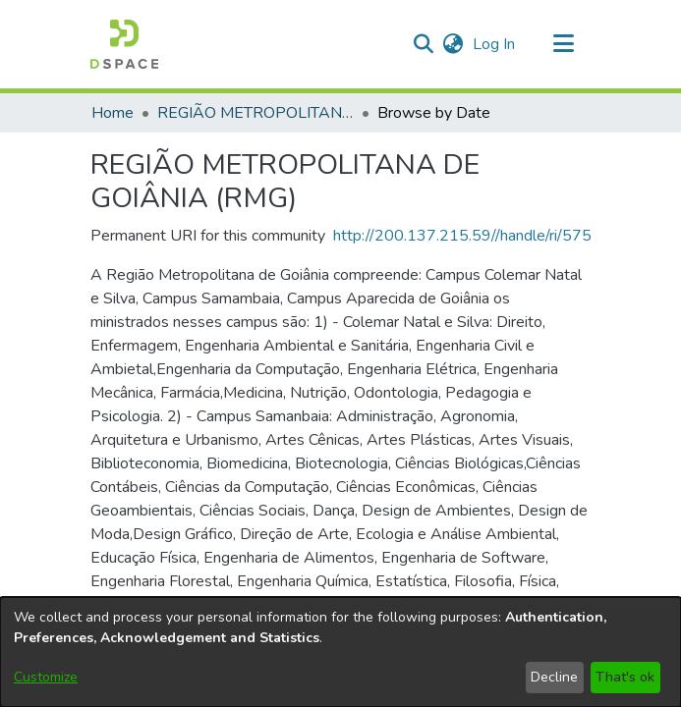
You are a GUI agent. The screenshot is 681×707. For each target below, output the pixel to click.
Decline (554, 677)
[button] (124, 44)
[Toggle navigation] (564, 44)
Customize (46, 677)
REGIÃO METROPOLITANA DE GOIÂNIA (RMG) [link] (255, 113)
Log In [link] (495, 44)
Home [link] (112, 113)
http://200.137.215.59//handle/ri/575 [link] (462, 235)
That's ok (625, 677)
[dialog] (340, 652)
